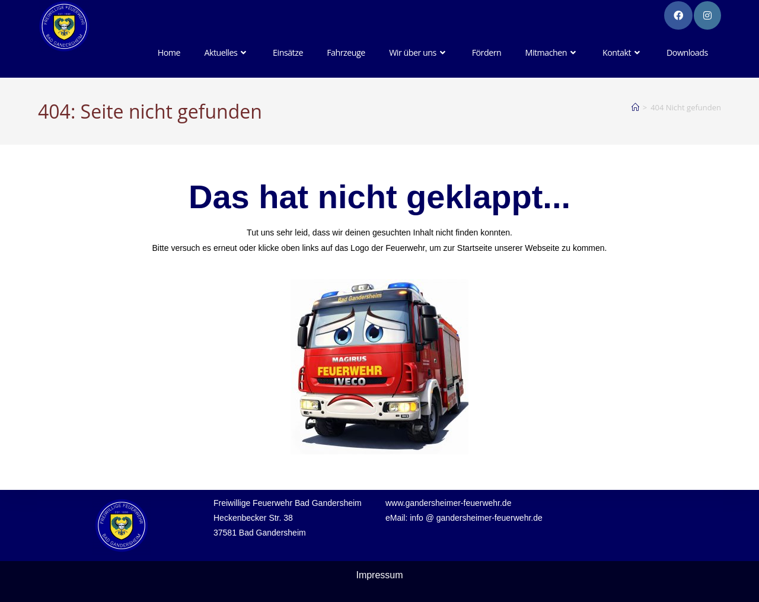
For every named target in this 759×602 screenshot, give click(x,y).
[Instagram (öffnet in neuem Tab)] (707, 15)
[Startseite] (635, 107)
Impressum (379, 575)
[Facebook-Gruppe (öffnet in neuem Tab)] (678, 15)
